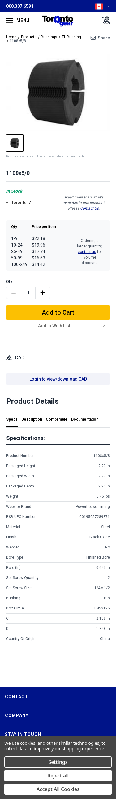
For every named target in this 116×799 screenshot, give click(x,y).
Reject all (58, 775)
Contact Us (89, 208)
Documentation (84, 419)
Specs (12, 419)
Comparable (56, 419)
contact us (87, 252)
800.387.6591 (19, 6)
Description (31, 419)
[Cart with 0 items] (104, 20)
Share (104, 37)
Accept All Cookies (58, 789)
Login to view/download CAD (58, 379)
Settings (57, 762)
